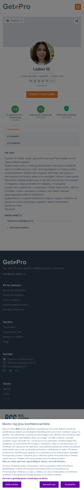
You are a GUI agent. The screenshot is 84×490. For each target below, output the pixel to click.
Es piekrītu (70, 485)
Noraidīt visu (49, 485)
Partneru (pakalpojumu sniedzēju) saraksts (25, 479)
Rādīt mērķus (12, 485)
